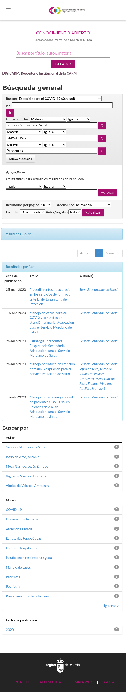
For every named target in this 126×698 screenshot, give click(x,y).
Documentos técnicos (22, 519)
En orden (12, 212)
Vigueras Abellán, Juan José (26, 476)
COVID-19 (14, 510)
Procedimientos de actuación (27, 596)
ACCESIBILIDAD (51, 682)
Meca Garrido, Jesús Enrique (27, 466)
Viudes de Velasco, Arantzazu (27, 486)
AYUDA (108, 682)
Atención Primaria (19, 529)
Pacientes (13, 577)
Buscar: (11, 98)
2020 (10, 630)
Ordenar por (64, 205)
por (8, 105)
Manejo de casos (18, 567)
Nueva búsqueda (20, 159)
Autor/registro (57, 212)
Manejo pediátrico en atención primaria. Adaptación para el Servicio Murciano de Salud (52, 369)
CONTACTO (19, 682)
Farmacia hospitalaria (21, 548)
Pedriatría (13, 586)
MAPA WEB (83, 682)
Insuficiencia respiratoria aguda (29, 558)
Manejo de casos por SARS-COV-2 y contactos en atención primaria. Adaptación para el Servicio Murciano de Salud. (52, 322)
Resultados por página (22, 205)
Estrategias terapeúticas (23, 538)
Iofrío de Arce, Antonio (95, 369)
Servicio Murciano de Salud (99, 289)
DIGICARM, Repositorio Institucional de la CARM (39, 73)
